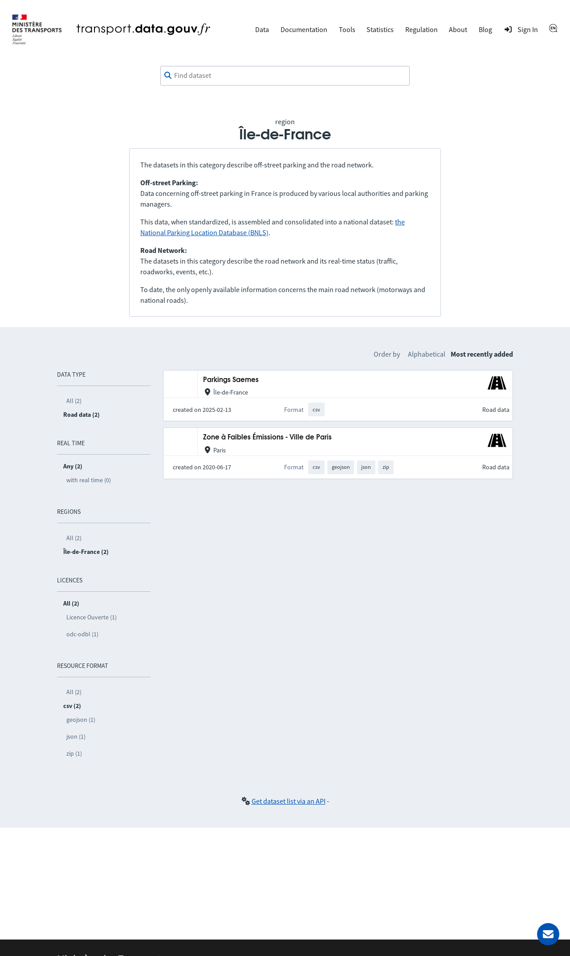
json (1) (76, 736)
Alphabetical (426, 354)
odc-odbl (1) (82, 634)
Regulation (421, 29)
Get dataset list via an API (289, 801)
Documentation (304, 29)
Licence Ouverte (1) (91, 617)
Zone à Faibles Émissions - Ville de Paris (267, 437)
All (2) (73, 401)
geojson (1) (80, 720)
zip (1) (74, 753)
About (458, 29)
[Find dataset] (285, 75)
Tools (347, 29)
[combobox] (285, 75)
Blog (485, 29)
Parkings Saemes (231, 380)
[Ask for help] (548, 934)
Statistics (380, 29)
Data (262, 29)
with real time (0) (88, 480)
